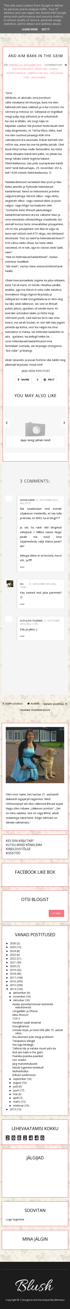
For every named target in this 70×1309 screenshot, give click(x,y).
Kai (21, 584)
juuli (15, 1086)
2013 (13, 1109)
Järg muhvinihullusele (25, 1063)
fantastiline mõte (22, 69)
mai (15, 1094)
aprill (16, 1098)
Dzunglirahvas (20, 1026)
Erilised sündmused (23, 1075)
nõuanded (56, 73)
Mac (46, 73)
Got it (46, 29)
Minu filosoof (20, 1015)
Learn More (30, 29)
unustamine (38, 77)
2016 (13, 981)
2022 (13, 958)
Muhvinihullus (20, 1071)
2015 (13, 985)
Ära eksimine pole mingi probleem (33, 1037)
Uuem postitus (13, 703)
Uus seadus (19, 1060)
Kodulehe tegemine (31, 620)
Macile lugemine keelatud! (27, 1067)
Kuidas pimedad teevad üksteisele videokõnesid (32, 1005)
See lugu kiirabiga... (23, 1044)
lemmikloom (35, 73)
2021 (13, 962)
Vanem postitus (55, 703)
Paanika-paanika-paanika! (27, 1056)
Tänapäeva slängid (23, 1041)
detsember (19, 992)
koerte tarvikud (16, 73)
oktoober (18, 1000)
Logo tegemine (15, 1219)
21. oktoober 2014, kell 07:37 (39, 501)
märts (16, 1101)
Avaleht (33, 703)
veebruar (18, 1105)
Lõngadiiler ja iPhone (25, 1011)
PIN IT (49, 379)
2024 (13, 951)
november (19, 996)
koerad (53, 69)
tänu (26, 77)
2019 (13, 970)
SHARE (23, 379)
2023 (13, 954)
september (19, 1079)
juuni (16, 1090)
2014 (13, 989)
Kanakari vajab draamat (26, 1022)
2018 (13, 973)
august (17, 1082)
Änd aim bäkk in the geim (27, 1052)
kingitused (41, 69)
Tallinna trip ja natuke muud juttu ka (34, 1048)
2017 (13, 977)
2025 (13, 947)
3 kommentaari (53, 64)
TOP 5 (16, 1018)
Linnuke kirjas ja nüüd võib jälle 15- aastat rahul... (37, 1031)
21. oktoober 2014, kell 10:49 (38, 585)
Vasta (22, 567)
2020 (13, 966)
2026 (13, 943)
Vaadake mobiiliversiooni (35, 710)
